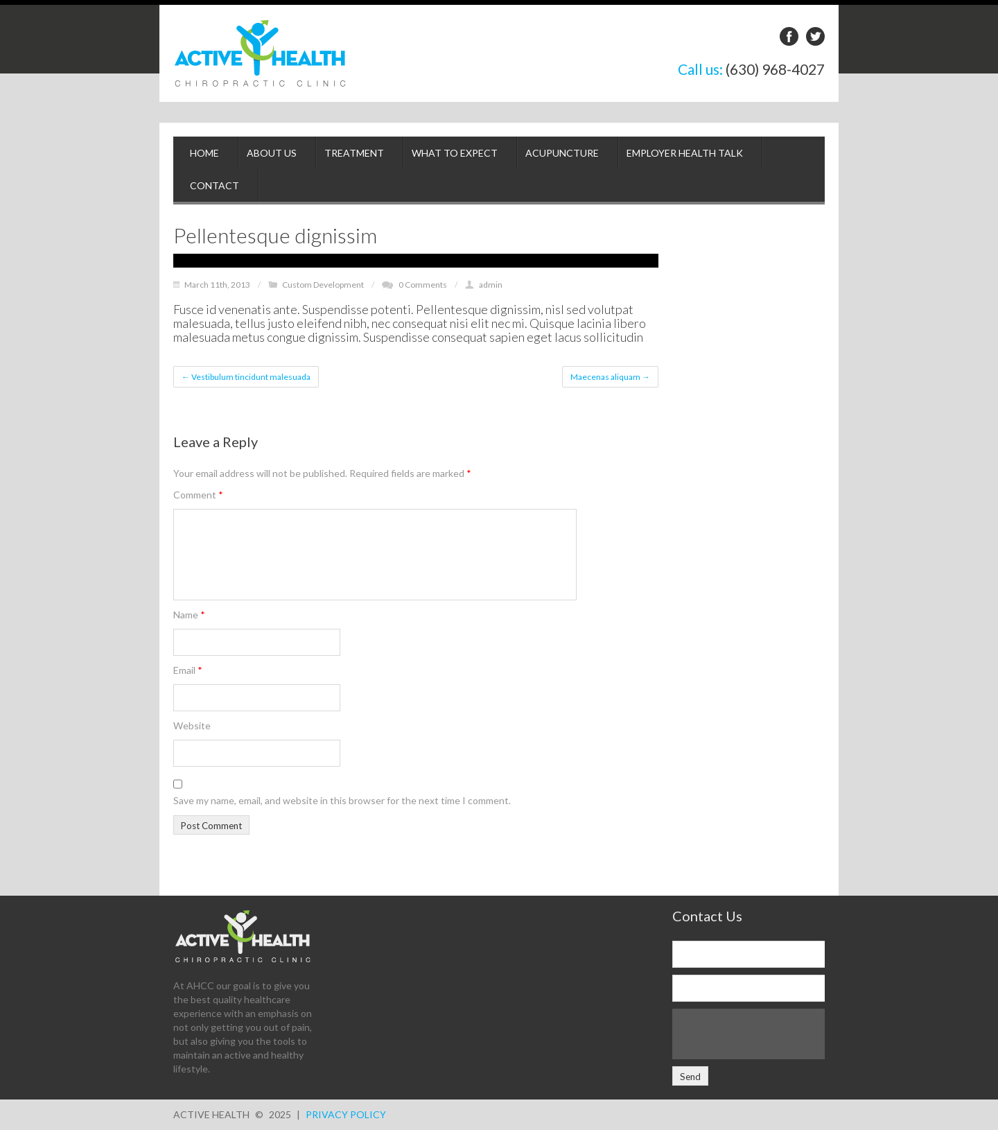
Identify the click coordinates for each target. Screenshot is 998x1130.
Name (189, 614)
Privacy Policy (346, 1114)
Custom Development (323, 284)
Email (187, 670)
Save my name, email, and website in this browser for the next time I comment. (342, 800)
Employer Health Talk (685, 153)
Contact (214, 185)
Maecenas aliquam (610, 377)
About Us (272, 153)
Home (204, 153)
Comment (198, 495)
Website (192, 725)
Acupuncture (562, 153)
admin (490, 284)
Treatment (354, 153)
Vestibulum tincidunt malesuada (246, 377)
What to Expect (455, 153)
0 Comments (423, 284)
